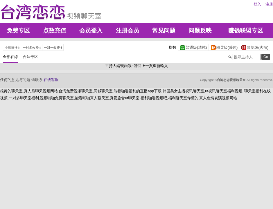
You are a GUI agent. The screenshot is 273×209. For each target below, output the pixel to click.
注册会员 (127, 30)
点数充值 (54, 30)
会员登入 (91, 30)
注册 (269, 4)
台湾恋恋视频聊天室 (231, 80)
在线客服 (51, 80)
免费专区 (18, 30)
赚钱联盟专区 (245, 30)
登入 (257, 4)
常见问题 (163, 30)
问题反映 (200, 30)
